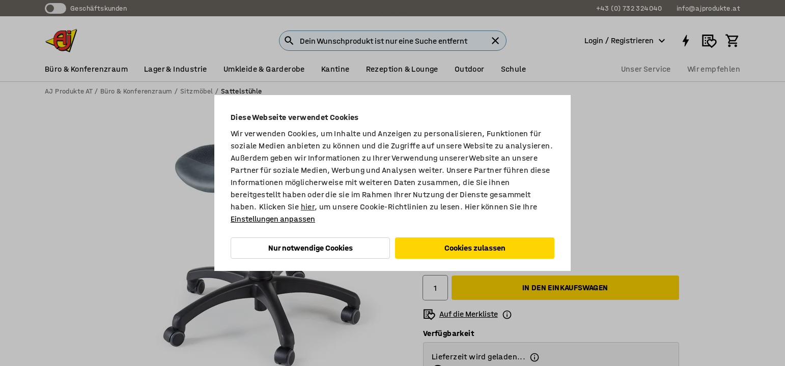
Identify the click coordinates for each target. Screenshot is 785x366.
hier (308, 206)
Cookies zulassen (475, 248)
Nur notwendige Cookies (310, 248)
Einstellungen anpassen (273, 219)
